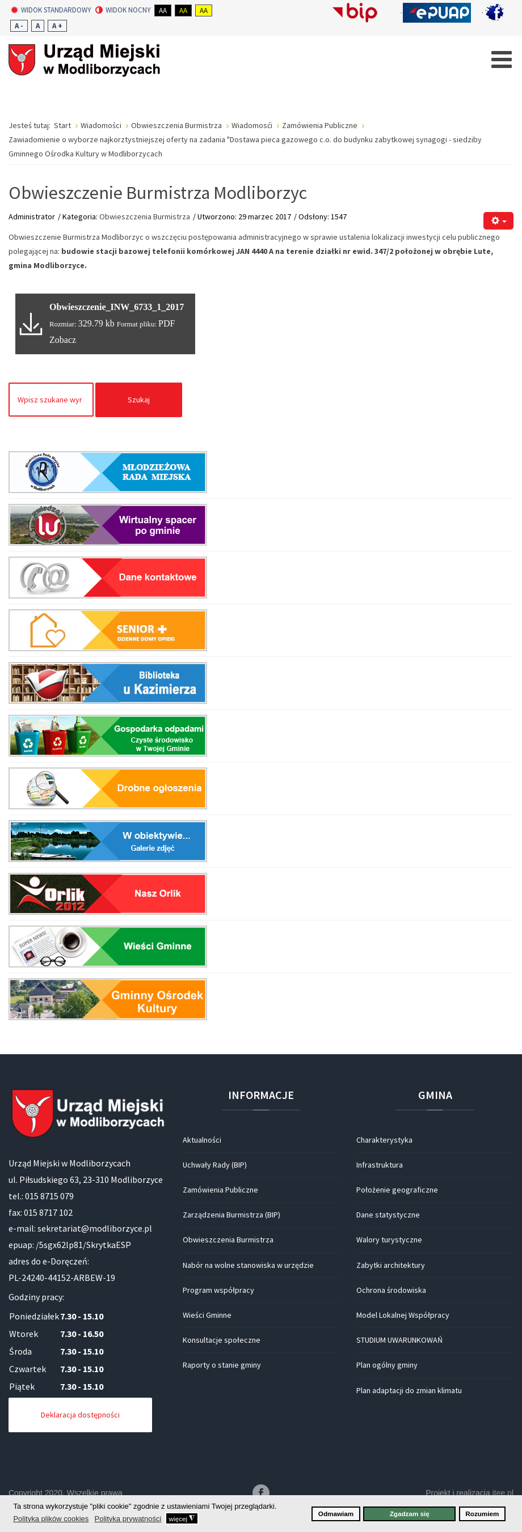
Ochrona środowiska (391, 1290)
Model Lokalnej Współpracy (402, 1315)
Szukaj (139, 399)
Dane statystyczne (388, 1215)
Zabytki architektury (390, 1265)
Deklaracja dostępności (80, 1415)
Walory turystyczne (389, 1239)
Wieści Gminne (207, 1315)
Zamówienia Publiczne (220, 1190)
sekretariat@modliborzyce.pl (94, 1228)
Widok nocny (123, 10)
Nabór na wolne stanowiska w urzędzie (248, 1265)
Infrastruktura (379, 1165)
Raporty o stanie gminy (222, 1365)
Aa (163, 10)
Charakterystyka (384, 1140)
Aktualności (202, 1140)
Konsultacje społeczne (221, 1340)
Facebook (261, 1493)
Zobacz (62, 340)
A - (19, 26)
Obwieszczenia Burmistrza (144, 216)
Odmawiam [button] (335, 1513)
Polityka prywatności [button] (128, 1518)
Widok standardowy (51, 10)
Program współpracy (218, 1290)
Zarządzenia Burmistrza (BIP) (231, 1215)
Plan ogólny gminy (387, 1365)
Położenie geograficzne (397, 1190)
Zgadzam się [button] (410, 1513)
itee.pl (502, 1492)
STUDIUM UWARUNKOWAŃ (399, 1340)
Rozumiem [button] (482, 1513)
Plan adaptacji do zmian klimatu (409, 1390)
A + (57, 26)
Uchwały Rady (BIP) (215, 1165)
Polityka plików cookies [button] (51, 1518)
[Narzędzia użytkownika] (498, 221)
